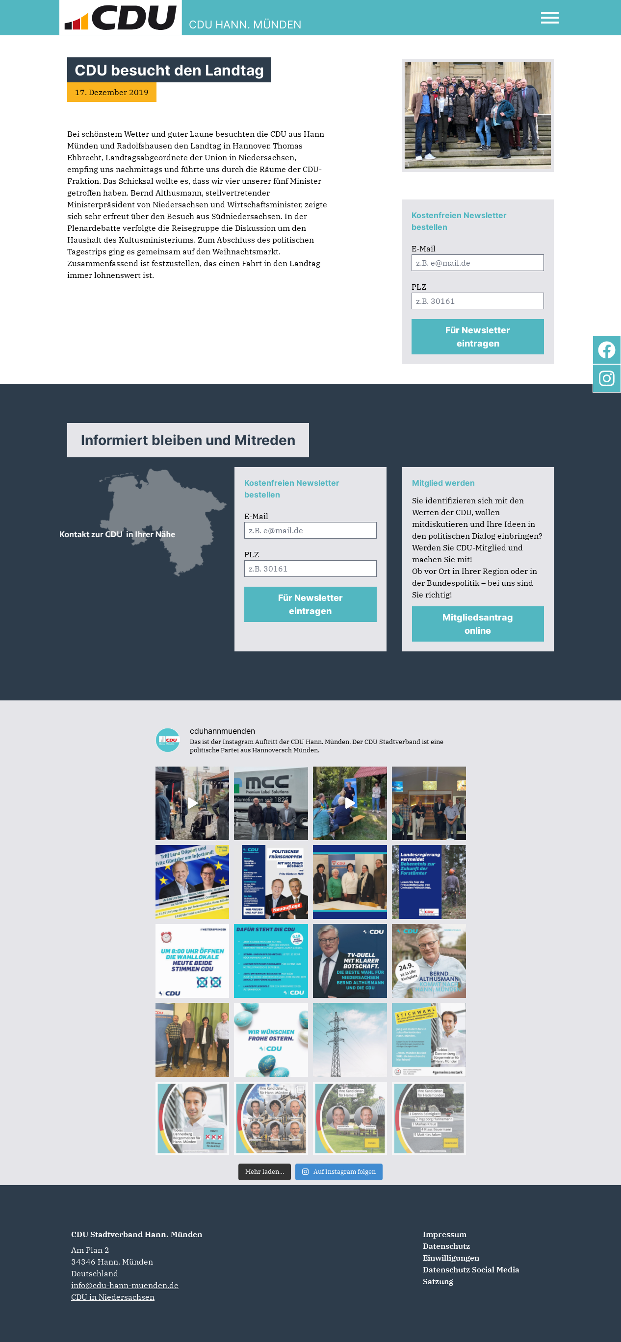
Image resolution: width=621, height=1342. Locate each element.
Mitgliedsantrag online (477, 624)
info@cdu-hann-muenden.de (125, 1285)
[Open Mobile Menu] (550, 17)
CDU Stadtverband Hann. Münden (137, 1234)
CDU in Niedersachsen (113, 1297)
